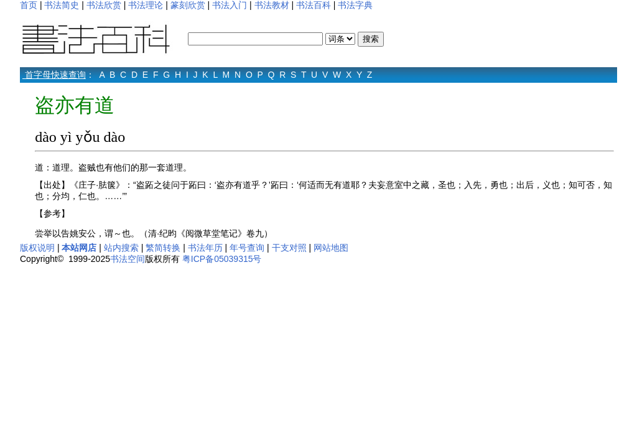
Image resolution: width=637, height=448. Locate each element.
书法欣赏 (103, 5)
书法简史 (61, 5)
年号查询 (247, 248)
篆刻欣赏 (187, 5)
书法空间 (127, 259)
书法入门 (229, 5)
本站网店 (79, 248)
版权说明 (37, 248)
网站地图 (331, 248)
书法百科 (313, 5)
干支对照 (289, 248)
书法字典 (355, 5)
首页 (28, 5)
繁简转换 (163, 248)
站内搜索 (121, 248)
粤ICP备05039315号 (222, 259)
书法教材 (271, 5)
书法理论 (145, 5)
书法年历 (205, 248)
